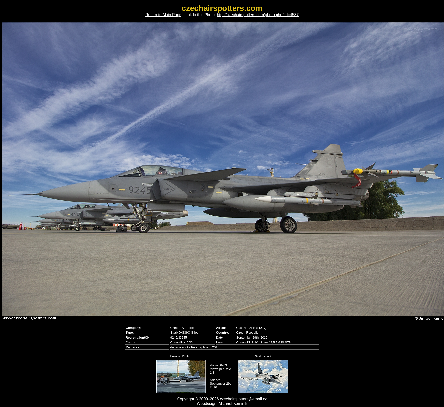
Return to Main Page (163, 15)
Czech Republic (247, 332)
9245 (173, 337)
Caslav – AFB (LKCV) (251, 328)
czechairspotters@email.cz (243, 399)
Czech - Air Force (182, 328)
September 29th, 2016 (251, 337)
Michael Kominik (233, 403)
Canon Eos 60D (181, 342)
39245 (182, 337)
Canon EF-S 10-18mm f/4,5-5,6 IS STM (263, 342)
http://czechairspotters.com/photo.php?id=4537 (258, 15)
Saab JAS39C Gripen (185, 332)
